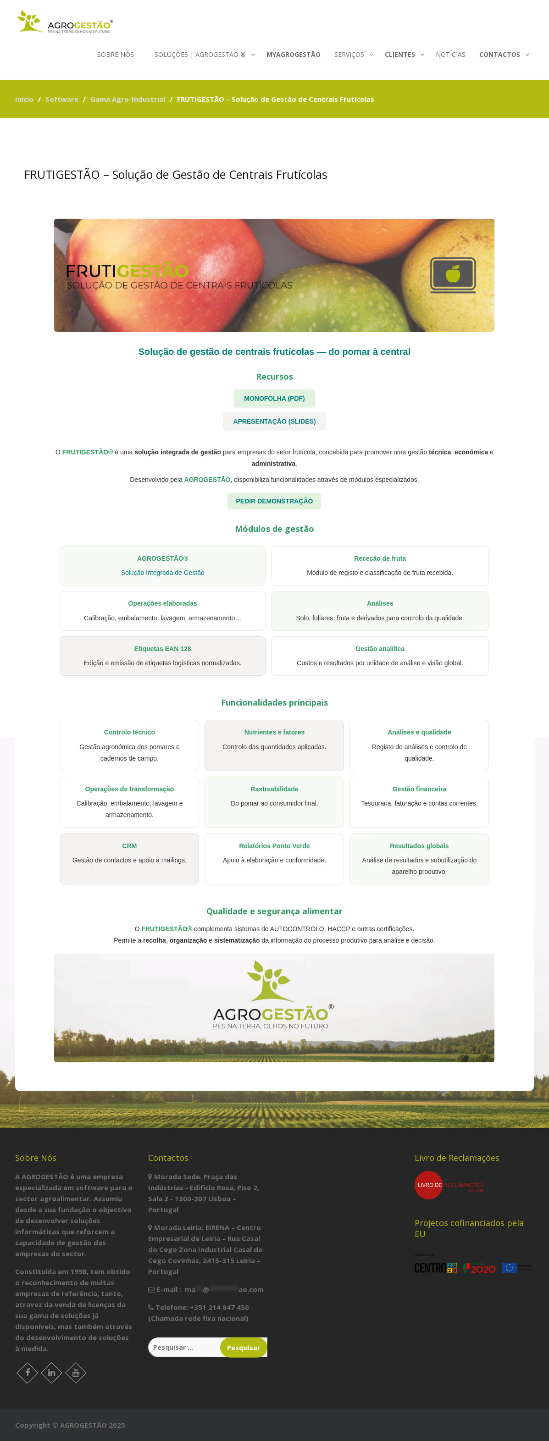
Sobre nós (115, 54)
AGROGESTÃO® (162, 558)
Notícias (451, 54)
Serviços (349, 54)
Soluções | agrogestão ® (200, 54)
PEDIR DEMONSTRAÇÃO (274, 501)
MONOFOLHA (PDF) (274, 398)
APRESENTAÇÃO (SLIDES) (274, 421)
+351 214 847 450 (219, 1307)
